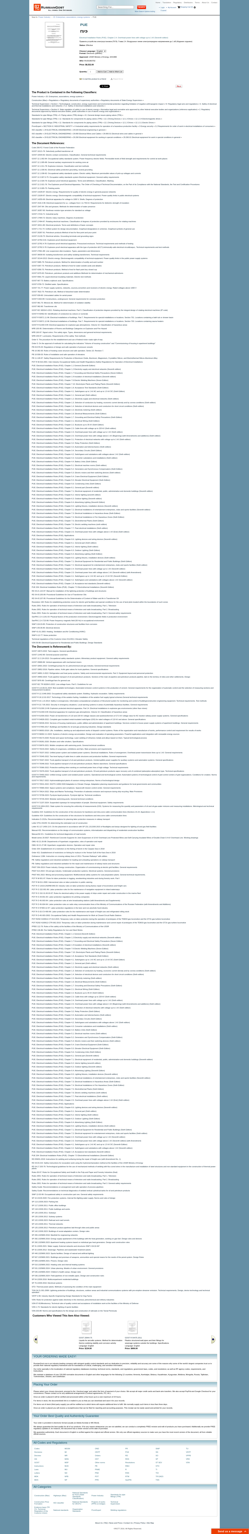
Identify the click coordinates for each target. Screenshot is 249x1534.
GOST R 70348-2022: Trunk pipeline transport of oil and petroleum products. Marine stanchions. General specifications (79, 764)
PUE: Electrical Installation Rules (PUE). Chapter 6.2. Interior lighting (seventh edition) (66, 495)
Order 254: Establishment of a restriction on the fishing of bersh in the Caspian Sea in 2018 (68, 849)
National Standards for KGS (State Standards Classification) (80, 1495)
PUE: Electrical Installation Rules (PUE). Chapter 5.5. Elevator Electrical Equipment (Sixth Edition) (71, 480)
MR (66, 1455)
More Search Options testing (145, 11)
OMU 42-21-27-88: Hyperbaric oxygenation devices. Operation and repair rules (63, 845)
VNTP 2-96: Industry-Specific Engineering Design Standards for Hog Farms (62, 1296)
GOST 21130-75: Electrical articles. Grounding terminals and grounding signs (63, 236)
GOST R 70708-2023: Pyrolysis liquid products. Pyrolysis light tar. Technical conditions (66, 795)
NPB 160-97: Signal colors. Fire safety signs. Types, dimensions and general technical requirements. (72, 332)
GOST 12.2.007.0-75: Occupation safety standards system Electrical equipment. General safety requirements (75, 177)
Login (163, 7)
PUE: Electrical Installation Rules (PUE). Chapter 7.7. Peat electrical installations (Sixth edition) (70, 528)
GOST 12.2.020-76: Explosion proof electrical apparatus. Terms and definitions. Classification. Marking (73, 181)
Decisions (38, 1452)
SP (157, 1459)
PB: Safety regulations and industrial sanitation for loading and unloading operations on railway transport (73, 860)
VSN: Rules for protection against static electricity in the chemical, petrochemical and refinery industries (73, 1300)
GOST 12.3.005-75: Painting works (46, 188)
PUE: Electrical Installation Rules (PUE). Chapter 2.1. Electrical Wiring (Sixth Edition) (66, 421)
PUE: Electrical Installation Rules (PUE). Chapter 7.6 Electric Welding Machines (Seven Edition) (70, 380)
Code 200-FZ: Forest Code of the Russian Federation (53, 148)
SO (157, 1455)
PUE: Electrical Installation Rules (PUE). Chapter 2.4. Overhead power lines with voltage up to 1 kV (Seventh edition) (78, 569)
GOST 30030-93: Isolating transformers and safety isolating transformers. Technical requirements (70, 255)
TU (187, 1449)
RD (126, 1455)
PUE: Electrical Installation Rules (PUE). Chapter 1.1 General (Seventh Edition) (63, 365)
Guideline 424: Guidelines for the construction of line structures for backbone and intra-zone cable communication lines (79, 816)
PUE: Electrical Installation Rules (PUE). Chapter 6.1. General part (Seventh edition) (65, 487)
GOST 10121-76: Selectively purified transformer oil (52, 151)
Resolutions (130, 1462)
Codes (37, 1449)
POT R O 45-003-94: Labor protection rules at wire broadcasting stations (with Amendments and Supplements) (76, 900)
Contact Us (128, 1523)
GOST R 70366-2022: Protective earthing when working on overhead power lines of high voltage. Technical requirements (80, 767)
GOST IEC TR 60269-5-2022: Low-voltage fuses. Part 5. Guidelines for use (62, 684)
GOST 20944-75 (85, 1338)
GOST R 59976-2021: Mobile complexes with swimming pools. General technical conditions (68, 745)
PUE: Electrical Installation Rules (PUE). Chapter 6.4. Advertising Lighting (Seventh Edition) (68, 502)
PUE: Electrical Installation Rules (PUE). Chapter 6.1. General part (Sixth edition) (64, 543)
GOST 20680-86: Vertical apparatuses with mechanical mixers (56, 662)
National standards (60, 1510)
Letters (37, 1473)
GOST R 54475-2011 (133, 1338)
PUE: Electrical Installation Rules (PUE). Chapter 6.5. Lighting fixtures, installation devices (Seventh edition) (75, 506)
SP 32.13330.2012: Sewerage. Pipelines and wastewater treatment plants (61, 1250)
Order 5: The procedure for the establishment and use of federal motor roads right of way (67, 340)
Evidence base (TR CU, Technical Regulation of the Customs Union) (42, 1510)
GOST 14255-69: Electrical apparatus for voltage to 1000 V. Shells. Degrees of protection (67, 199)
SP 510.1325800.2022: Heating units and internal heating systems (58, 1265)
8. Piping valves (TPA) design (71, 115)
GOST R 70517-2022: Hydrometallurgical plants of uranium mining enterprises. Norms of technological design (75, 780)
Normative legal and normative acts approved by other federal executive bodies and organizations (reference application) (149, 109)
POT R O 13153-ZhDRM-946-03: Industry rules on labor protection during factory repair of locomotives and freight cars (79, 886)
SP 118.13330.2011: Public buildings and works (51, 1209)
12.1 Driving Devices (112, 119)
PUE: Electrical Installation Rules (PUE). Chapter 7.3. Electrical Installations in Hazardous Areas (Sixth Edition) (76, 513)
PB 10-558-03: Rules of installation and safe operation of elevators (58, 354)
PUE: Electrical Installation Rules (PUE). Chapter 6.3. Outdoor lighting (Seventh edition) (67, 499)
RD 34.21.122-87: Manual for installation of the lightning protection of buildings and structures (69, 591)
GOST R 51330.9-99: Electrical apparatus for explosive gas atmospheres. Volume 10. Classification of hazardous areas (79, 325)
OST (97, 1459)
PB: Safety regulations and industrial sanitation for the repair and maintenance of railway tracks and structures (76, 864)
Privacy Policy (139, 1523)
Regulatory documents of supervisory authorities (80, 100)
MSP (67, 1462)
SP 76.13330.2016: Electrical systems (47, 1283)
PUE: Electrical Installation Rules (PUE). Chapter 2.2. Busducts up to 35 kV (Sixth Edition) (68, 425)
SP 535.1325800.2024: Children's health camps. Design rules (56, 1272)
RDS (127, 1459)
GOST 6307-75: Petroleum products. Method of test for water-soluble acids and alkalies (67, 266)
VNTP (188, 1452)
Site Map (150, 1523)
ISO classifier (37, 130)
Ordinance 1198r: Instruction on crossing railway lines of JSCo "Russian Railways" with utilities (69, 856)
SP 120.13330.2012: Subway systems (47, 1216)
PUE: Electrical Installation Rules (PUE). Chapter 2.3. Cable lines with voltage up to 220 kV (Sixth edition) (74, 428)
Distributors (188, 2)
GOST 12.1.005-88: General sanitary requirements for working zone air (60, 162)
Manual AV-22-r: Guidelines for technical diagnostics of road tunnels (59, 834)
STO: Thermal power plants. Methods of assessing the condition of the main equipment (66, 1287)
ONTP (97, 1452)
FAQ (106, 1523)
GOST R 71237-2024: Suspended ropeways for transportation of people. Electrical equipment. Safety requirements (78, 803)
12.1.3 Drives (128, 119)
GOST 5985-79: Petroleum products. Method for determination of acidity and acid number (67, 262)
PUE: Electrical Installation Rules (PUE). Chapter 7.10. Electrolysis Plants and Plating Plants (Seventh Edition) (76, 384)
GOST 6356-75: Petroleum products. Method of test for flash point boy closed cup (64, 269)
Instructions (39, 1466)
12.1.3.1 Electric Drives (144, 123)
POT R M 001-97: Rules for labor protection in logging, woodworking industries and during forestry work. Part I (76, 878)
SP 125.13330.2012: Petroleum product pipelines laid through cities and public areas (65, 1228)
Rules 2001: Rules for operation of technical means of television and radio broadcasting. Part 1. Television (74, 606)
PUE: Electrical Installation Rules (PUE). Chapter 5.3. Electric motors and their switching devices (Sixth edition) (76, 473)
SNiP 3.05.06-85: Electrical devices (46, 628)
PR (126, 1449)
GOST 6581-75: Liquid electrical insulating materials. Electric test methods (61, 277)
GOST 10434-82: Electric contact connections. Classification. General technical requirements (69, 155)
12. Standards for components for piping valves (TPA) (80, 119)
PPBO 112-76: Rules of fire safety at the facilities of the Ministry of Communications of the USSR (70, 926)
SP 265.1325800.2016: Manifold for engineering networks (55, 1235)
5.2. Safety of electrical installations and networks (84, 106)
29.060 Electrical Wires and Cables (87, 134)
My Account (172, 7)
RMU (127, 1466)
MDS (36, 1480)
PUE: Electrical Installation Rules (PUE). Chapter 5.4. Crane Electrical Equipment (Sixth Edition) (70, 476)
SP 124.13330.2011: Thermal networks (47, 1224)
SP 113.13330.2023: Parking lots (45, 1202)
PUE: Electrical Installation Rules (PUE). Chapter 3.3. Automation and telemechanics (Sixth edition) (71, 447)
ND (66, 1473)
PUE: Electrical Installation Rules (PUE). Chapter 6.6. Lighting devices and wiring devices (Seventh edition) (74, 539)
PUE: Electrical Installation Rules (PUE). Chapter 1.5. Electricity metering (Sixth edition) (67, 410)
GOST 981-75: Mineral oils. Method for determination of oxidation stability (61, 303)
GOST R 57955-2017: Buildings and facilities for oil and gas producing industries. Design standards (71, 727)
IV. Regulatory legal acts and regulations (182, 104)
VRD (188, 1459)
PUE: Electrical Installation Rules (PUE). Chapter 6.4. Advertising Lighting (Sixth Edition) (67, 554)
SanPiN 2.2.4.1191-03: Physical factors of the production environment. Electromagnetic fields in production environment (79, 617)
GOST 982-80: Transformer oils (44, 306)
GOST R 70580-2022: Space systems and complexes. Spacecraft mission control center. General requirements (76, 788)
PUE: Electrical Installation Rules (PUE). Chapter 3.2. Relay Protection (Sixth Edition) (66, 443)
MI (66, 1452)
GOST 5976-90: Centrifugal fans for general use (51, 680)
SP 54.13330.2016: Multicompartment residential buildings (55, 1279)
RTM (127, 1476)
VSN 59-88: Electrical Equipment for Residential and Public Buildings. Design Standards (67, 643)
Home (158, 2)
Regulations (54, 100)
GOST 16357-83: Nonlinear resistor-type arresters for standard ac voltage (61, 210)
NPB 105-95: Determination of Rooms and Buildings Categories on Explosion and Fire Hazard (69, 328)
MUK (67, 1466)
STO (157, 1466)
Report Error (118, 79)
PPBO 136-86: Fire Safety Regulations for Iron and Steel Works (57, 930)
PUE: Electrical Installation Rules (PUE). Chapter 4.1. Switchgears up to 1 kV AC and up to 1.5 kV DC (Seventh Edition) (79, 576)
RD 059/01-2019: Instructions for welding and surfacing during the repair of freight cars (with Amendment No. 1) (76, 1159)
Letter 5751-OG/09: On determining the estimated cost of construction (59, 823)
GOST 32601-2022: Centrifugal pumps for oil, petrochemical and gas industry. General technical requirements (75, 666)
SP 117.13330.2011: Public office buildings (49, 1205)
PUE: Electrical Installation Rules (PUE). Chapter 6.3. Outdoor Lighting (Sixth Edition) (66, 550)
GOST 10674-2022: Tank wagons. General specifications (54, 651)
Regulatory (177, 2)
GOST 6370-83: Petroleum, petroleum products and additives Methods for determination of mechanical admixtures (77, 273)
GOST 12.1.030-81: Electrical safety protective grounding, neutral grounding (62, 170)
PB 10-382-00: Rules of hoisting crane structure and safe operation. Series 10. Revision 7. (68, 351)
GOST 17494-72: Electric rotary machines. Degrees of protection (58, 218)
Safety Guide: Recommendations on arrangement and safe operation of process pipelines (67, 1187)
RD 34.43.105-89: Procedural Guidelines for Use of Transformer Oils (59, 595)
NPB (66, 1476)
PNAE (97, 1469)
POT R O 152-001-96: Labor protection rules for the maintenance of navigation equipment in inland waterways (76, 889)
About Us (205, 2)
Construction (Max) (39, 100)
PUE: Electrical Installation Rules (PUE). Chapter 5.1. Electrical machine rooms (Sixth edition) (69, 465)
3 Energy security (146, 126)
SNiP (158, 1449)
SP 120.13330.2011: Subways (44, 1213)
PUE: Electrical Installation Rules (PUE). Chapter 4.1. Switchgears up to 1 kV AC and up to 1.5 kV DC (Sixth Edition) (78, 391)
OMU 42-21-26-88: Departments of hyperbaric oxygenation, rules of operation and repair (67, 841)
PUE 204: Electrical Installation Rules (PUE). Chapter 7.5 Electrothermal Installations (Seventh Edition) (73, 587)
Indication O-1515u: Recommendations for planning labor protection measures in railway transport (71, 819)
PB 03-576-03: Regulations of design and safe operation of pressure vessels (62, 347)
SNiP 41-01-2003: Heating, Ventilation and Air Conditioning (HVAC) (58, 632)
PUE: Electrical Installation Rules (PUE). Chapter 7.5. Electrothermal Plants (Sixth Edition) (68, 521)
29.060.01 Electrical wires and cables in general (122, 134)
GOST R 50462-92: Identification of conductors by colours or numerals (60, 314)
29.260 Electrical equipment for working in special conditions (97, 137)
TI (156, 1469)
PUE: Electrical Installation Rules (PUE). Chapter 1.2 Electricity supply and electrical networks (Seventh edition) (76, 369)
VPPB (188, 1455)
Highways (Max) (59, 1496)
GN (35, 1459)
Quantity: (83, 72)
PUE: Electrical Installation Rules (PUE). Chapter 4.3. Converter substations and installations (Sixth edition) (74, 458)
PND (97, 1473)
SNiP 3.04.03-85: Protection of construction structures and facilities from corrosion (64, 624)
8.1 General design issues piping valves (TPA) (103, 115)
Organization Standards (77, 1510)
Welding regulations (118, 1510)
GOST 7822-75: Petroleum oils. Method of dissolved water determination (61, 292)
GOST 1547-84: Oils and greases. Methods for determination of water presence (63, 207)
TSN (157, 1480)
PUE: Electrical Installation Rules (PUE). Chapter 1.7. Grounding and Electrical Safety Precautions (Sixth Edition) (77, 417)
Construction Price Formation (41, 1503)
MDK (36, 1476)
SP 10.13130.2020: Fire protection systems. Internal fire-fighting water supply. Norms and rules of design (73, 1198)
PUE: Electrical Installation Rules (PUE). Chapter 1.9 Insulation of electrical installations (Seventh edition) (74, 377)
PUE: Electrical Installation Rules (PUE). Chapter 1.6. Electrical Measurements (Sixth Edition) (69, 414)
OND (97, 1449)
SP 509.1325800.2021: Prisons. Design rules (50, 1261)
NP (66, 1480)
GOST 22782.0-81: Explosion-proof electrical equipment (54, 240)
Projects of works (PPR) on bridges (98, 1503)
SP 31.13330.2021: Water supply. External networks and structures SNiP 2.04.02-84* (66, 1246)
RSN (127, 1473)
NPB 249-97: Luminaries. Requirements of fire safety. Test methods (59, 336)
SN (157, 1452)
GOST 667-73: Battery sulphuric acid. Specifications (52, 281)
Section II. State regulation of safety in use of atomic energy (75, 109)
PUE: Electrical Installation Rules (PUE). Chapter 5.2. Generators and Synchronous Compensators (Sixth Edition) (77, 469)
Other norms (100, 1462)
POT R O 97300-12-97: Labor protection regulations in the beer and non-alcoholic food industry (70, 908)
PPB (97, 1480)
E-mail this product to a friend (94, 79)
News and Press (115, 1523)
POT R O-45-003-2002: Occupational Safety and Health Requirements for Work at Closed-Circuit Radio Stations (76, 915)
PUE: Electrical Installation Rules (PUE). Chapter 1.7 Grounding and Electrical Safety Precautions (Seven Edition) (77, 373)
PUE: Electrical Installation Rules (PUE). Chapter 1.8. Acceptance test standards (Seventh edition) (71, 583)
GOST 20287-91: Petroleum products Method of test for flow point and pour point (64, 232)
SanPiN (128, 1480)
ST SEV (159, 1462)
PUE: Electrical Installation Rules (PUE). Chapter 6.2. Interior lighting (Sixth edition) (65, 547)
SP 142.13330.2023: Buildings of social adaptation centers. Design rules (61, 1231)
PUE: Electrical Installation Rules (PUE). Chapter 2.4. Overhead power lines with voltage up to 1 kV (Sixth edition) (77, 432)
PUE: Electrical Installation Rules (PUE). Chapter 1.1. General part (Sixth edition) (64, 395)
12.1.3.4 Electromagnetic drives (148, 119)
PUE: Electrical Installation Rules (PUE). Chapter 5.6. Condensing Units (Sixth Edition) (66, 484)
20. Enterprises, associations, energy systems (71, 17)
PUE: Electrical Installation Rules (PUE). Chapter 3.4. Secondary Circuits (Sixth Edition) (67, 450)
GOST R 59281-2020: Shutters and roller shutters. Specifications (58, 741)
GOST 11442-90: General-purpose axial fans (50, 655)
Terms (197, 2)
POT (97, 1476)
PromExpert (36, 126)
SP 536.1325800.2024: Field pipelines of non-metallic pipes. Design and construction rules (68, 1276)
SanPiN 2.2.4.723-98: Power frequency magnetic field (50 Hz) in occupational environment (68, 620)
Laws (36, 1469)
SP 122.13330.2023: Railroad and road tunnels (50, 1220)
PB (96, 1466)
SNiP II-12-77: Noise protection (44, 635)
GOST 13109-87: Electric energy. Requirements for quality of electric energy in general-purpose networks (74, 192)
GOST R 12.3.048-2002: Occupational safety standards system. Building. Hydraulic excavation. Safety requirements (78, 694)
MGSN (67, 1449)
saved (163, 10)
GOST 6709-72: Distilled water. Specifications (50, 284)
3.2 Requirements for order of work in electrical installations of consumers (184, 126)
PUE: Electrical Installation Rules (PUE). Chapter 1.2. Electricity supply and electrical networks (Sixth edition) (75, 399)
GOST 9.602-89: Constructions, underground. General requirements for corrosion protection (68, 299)
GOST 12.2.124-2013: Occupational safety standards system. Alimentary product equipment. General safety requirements (80, 658)
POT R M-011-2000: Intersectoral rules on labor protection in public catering (62, 882)
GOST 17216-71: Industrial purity (45, 214)
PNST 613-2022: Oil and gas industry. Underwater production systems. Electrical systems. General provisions (75, 871)
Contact (214, 2)
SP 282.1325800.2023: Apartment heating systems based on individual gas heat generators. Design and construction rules (81, 1242)
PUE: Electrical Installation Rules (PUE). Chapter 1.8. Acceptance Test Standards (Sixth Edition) (70, 388)
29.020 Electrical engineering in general (89, 130)
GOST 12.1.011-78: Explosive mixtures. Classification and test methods (60, 166)
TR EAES (159, 1476)
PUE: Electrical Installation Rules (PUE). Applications (53, 535)
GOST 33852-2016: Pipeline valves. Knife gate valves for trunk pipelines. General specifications (70, 669)
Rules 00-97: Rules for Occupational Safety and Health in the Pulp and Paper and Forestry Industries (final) (74, 1172)
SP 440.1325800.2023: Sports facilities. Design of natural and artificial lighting (63, 1253)
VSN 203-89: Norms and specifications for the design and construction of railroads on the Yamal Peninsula (74, 1311)
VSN (188, 1462)
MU (66, 1469)
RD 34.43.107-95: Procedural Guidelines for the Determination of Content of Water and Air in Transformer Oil (75, 598)
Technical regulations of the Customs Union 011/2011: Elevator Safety (60, 639)
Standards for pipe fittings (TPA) (44, 115)
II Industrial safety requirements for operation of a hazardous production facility (105, 126)
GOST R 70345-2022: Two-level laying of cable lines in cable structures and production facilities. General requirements (79, 756)
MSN (67, 1459)
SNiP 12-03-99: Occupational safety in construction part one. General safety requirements (67, 1194)
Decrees (37, 1455)
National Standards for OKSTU (80, 1503)
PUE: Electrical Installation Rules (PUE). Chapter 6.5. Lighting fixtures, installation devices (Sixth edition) (73, 558)
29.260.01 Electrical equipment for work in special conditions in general (151, 137)
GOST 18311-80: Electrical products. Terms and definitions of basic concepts (62, 225)
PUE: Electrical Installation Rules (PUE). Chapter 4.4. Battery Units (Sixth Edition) (64, 462)
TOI (157, 1473)
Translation (166, 2)
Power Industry (44, 17)
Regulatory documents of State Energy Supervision (121, 100)
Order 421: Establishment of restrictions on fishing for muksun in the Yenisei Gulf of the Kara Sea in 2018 (73, 853)
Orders (98, 1455)
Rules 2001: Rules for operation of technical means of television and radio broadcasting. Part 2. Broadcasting (75, 609)
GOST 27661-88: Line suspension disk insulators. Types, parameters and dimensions (66, 251)
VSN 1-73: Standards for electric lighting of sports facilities (55, 1307)
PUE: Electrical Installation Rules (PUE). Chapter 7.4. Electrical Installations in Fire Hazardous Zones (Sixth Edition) (78, 517)
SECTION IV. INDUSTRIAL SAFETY (58, 126)
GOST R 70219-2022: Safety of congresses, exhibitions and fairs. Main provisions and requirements (72, 749)
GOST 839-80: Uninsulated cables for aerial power (52, 295)
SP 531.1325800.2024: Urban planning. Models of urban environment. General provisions (67, 1268)
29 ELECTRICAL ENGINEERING (57, 130)
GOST (36, 1462)
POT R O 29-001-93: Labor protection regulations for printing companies (61, 897)
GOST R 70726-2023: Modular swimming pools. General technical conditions (62, 799)
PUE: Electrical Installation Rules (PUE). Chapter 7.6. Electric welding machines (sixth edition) (69, 524)
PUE (127, 1452)
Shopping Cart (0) (186, 7)
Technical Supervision (40, 104)
